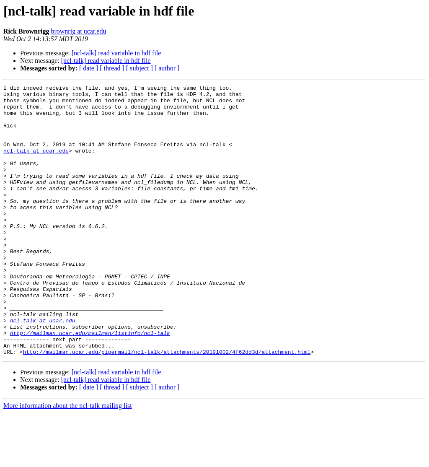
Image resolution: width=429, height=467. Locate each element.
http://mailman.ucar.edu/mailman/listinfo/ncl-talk (90, 383)
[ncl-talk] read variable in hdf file (116, 53)
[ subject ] (139, 68)
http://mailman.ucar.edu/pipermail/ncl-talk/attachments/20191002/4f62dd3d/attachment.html (166, 406)
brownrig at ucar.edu (78, 31)
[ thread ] (112, 68)
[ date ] (88, 68)
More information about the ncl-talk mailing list (67, 459)
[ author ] (167, 68)
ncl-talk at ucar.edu (36, 164)
